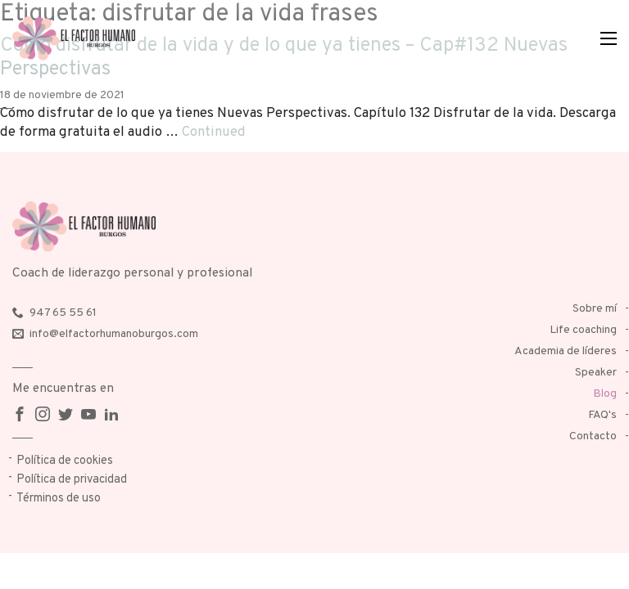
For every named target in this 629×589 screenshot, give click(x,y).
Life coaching (583, 330)
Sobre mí (594, 309)
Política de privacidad (71, 480)
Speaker (596, 373)
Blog (605, 394)
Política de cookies (64, 461)
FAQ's (602, 415)
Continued (214, 132)
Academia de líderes (565, 351)
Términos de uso (58, 498)
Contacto (593, 436)
